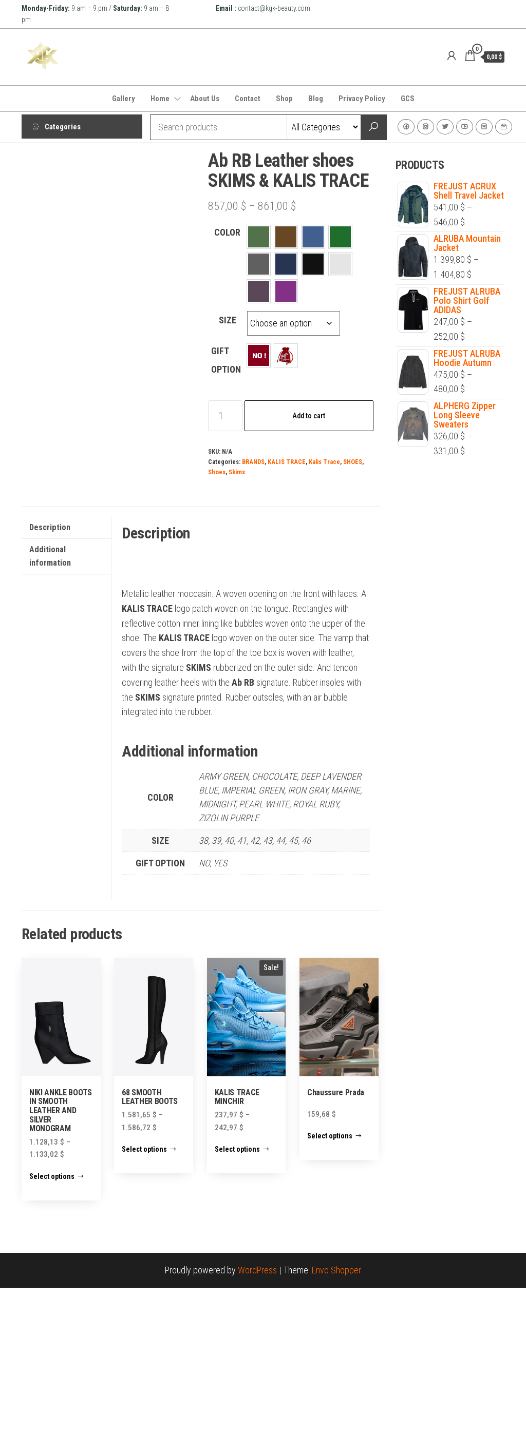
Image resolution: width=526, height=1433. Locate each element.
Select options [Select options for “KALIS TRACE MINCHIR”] (237, 1294)
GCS (408, 98)
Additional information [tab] (50, 701)
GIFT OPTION (226, 360)
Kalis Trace (324, 462)
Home (160, 98)
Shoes (217, 472)
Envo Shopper (336, 1415)
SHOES (352, 462)
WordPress (257, 1415)
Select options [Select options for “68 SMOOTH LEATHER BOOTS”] (144, 1294)
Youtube (464, 126)
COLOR (227, 232)
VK (484, 126)
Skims (237, 472)
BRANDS (253, 462)
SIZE (227, 320)
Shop (284, 98)
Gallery (123, 98)
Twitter (445, 126)
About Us (204, 98)
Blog (315, 98)
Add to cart (308, 416)
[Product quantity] (225, 415)
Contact (247, 98)
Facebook (406, 126)
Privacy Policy (362, 98)
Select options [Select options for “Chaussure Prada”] (329, 1281)
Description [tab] (49, 672)
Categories (63, 127)
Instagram (425, 126)
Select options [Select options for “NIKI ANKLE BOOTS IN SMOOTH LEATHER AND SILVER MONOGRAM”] (51, 1322)
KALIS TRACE (287, 462)
